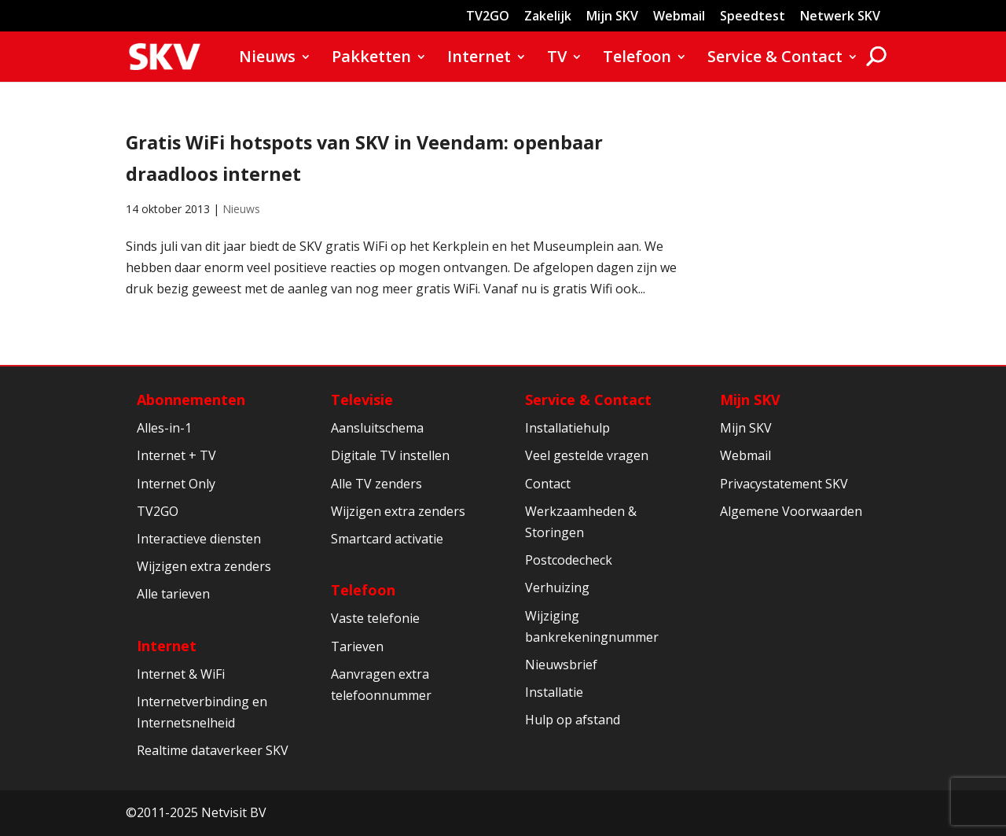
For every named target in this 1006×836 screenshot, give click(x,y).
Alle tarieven (173, 593)
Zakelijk (547, 16)
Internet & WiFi (181, 674)
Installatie (554, 692)
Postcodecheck (568, 560)
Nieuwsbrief (561, 664)
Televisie (362, 399)
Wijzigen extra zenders (204, 566)
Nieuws (267, 59)
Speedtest (752, 16)
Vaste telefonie (375, 618)
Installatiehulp (567, 427)
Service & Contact (775, 59)
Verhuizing (557, 587)
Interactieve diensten (199, 538)
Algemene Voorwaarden (791, 511)
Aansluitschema (377, 427)
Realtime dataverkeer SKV (212, 750)
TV (557, 59)
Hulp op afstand (572, 719)
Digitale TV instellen (390, 455)
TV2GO (487, 16)
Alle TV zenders (376, 483)
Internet (479, 59)
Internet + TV (176, 455)
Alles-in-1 (164, 427)
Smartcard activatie (387, 538)
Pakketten (371, 59)
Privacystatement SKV (784, 483)
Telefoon (637, 59)
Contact (548, 483)
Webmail (679, 16)
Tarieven (357, 646)
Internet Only (176, 483)
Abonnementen (191, 399)
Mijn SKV (612, 16)
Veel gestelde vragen (586, 455)
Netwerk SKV (840, 16)
